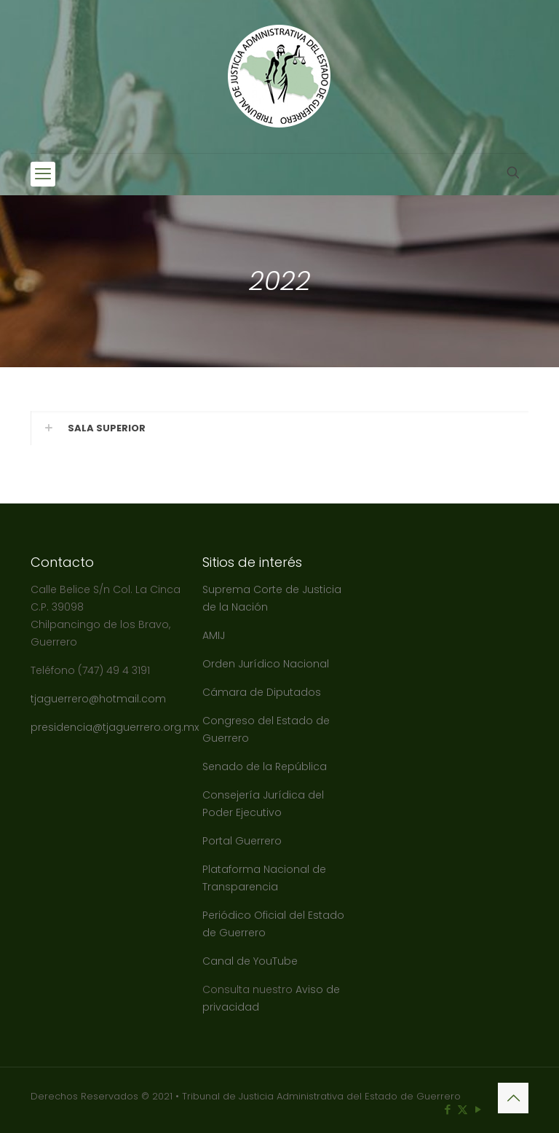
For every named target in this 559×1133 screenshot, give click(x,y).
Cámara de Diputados (261, 692)
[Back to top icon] (513, 1098)
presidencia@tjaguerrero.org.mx (116, 727)
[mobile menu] (43, 174)
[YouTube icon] (477, 1109)
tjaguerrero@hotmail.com (100, 698)
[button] (279, 428)
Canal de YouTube (250, 961)
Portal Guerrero (242, 841)
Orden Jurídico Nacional (265, 663)
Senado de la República (266, 766)
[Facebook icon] (447, 1109)
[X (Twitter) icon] (462, 1109)
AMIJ (213, 635)
